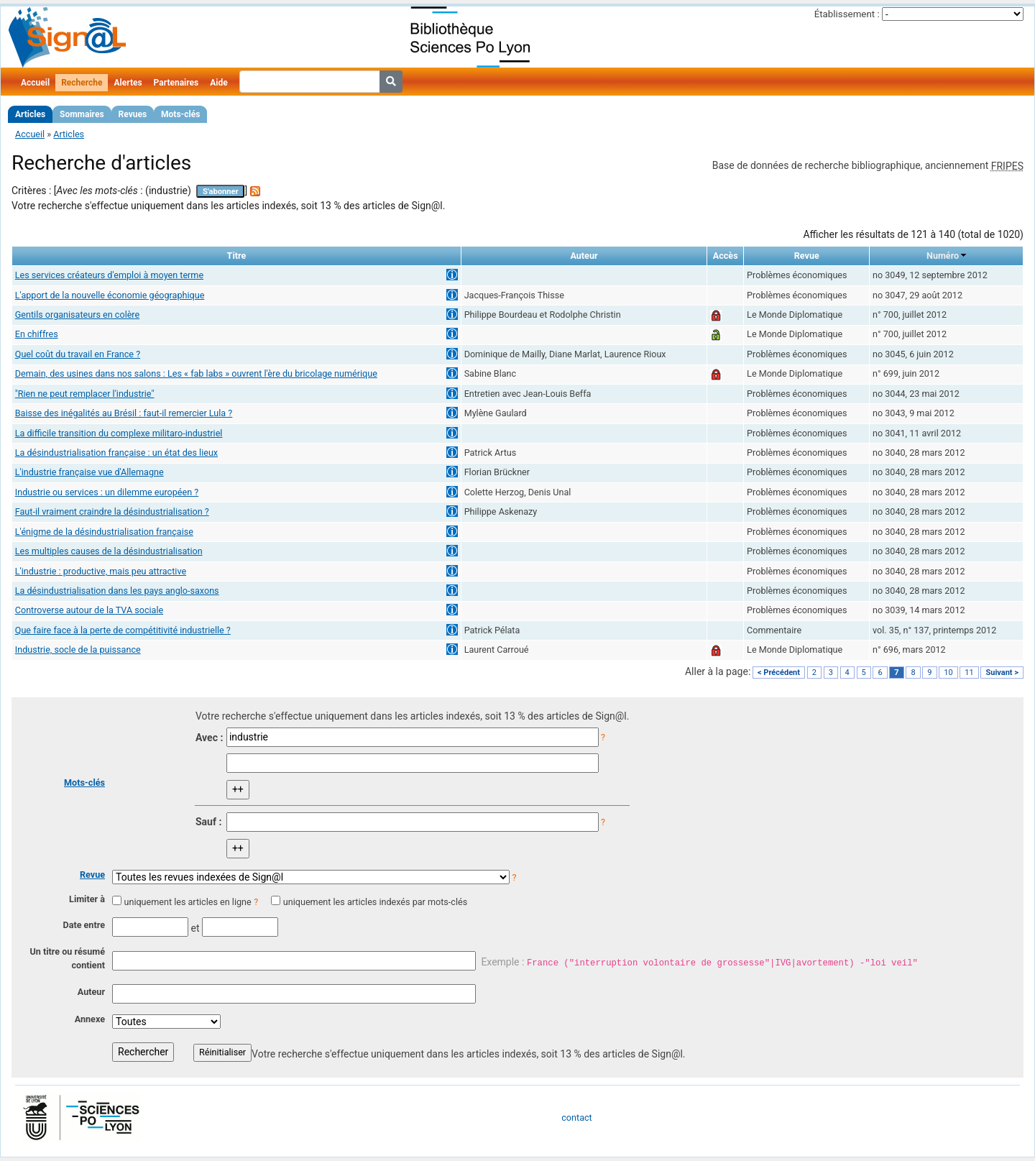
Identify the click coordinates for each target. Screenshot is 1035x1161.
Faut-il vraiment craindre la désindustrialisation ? (112, 511)
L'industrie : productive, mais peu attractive (100, 571)
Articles (30, 114)
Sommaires (82, 114)
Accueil (35, 83)
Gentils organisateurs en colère (77, 314)
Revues (133, 114)
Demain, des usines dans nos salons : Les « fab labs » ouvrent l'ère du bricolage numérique (196, 373)
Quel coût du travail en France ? (77, 354)
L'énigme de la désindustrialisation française (104, 531)
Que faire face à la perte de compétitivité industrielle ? (123, 630)
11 (969, 672)
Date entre (84, 924)
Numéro (942, 255)
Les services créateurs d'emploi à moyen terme (109, 275)
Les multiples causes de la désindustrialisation (109, 551)
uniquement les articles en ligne (187, 901)
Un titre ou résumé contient (67, 958)
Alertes (128, 83)
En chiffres (36, 334)
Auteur (91, 991)
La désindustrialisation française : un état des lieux (116, 452)
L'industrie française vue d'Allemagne (89, 472)
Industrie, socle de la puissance (78, 649)
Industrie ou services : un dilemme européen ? (106, 492)
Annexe (90, 1019)
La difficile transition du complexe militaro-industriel (119, 433)
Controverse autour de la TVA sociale (89, 610)
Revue (92, 874)
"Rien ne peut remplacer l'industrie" (85, 393)
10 (948, 672)
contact (576, 1117)
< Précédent (779, 672)
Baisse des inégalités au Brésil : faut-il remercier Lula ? (124, 413)
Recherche (81, 83)
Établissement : (847, 14)
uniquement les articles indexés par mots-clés (375, 901)
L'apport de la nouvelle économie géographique (110, 295)
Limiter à (87, 899)
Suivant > (1001, 672)
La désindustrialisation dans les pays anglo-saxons (117, 590)
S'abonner (221, 191)
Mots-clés (180, 114)
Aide (218, 83)
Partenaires (176, 83)
